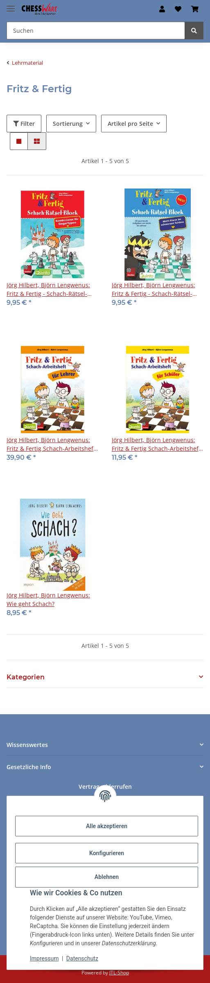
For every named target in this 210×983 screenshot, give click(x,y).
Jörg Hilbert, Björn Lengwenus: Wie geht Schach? (48, 599)
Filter (24, 123)
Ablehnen (107, 877)
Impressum (44, 958)
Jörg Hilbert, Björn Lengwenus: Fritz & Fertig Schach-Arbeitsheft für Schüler (156, 444)
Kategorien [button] (26, 677)
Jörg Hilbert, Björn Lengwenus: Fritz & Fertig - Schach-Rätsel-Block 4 (153, 289)
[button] (162, 9)
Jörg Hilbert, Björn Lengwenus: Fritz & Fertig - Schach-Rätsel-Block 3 (48, 289)
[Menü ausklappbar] (11, 5)
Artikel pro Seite (130, 123)
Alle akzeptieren (106, 826)
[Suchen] (194, 30)
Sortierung (68, 123)
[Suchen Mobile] (96, 30)
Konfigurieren (106, 853)
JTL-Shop (119, 972)
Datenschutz (82, 958)
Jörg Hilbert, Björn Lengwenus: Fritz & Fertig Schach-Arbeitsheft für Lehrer (51, 444)
